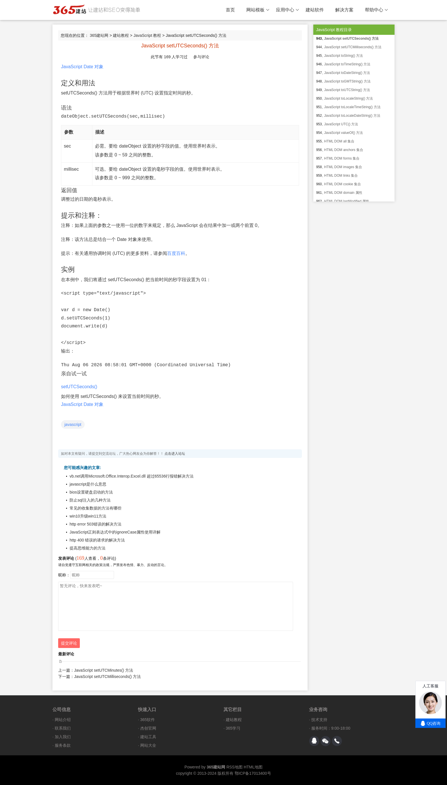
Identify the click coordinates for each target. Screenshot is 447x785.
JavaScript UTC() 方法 (341, 124)
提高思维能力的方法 (87, 548)
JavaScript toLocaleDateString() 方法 (352, 116)
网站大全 (148, 745)
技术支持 (319, 719)
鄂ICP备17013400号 (253, 773)
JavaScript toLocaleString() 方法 (348, 98)
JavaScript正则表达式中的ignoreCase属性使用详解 (115, 532)
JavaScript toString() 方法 (343, 56)
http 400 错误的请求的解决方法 (97, 540)
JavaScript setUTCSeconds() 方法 (351, 39)
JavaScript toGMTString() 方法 (347, 81)
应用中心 (287, 10)
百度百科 (176, 253)
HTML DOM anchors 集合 (343, 150)
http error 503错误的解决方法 (95, 524)
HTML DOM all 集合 (339, 141)
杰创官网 (148, 728)
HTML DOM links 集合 (341, 176)
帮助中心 (376, 10)
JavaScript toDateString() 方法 (347, 73)
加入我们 (63, 736)
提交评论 (69, 643)
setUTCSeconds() (79, 386)
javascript (72, 424)
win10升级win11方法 (88, 516)
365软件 (147, 719)
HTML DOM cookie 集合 (342, 184)
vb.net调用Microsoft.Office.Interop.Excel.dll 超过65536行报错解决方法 (132, 476)
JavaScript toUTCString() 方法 (347, 90)
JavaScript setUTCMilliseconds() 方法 (107, 676)
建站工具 (148, 736)
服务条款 (63, 745)
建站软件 (315, 9)
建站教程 (121, 35)
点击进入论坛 (174, 454)
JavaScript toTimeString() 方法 (347, 64)
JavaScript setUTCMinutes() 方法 (103, 670)
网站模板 (257, 10)
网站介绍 (63, 719)
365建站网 (99, 35)
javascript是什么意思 (88, 484)
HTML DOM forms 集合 (341, 158)
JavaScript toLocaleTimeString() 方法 (352, 107)
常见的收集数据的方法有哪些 (95, 508)
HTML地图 (253, 767)
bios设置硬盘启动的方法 (91, 492)
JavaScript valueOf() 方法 (343, 133)
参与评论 (201, 57)
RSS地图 (234, 767)
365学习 (233, 728)
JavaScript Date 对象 (82, 66)
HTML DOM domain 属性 (343, 193)
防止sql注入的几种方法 (90, 500)
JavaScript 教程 (147, 35)
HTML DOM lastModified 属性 (346, 201)
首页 (230, 9)
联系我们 (63, 728)
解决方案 (344, 9)
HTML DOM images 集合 (343, 167)
